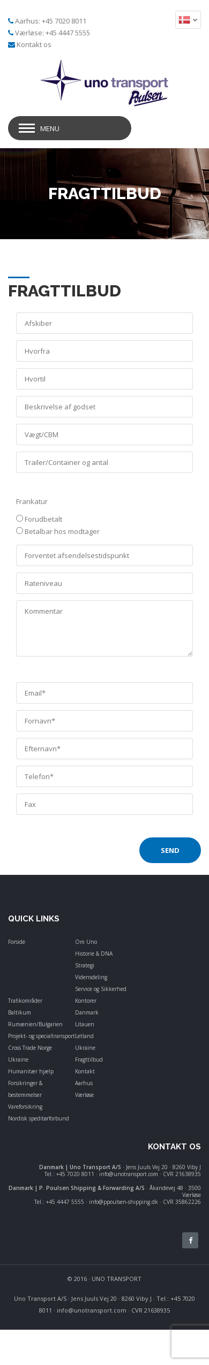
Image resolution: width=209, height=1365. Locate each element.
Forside (16, 941)
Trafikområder (25, 1000)
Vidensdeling (91, 977)
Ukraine (18, 1059)
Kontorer (85, 1000)
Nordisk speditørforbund (38, 1118)
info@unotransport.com (91, 1310)
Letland (84, 1036)
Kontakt (85, 1071)
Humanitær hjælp (31, 1071)
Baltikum (19, 1012)
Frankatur (32, 501)
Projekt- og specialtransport (41, 1036)
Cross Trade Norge (30, 1047)
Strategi (84, 965)
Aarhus (84, 1083)
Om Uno (86, 941)
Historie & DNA (94, 953)
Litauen (84, 1024)
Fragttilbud (89, 1059)
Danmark (87, 1012)
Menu (49, 128)
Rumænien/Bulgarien (35, 1024)
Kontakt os (34, 44)
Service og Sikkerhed (100, 989)
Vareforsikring (25, 1106)
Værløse (84, 1095)
